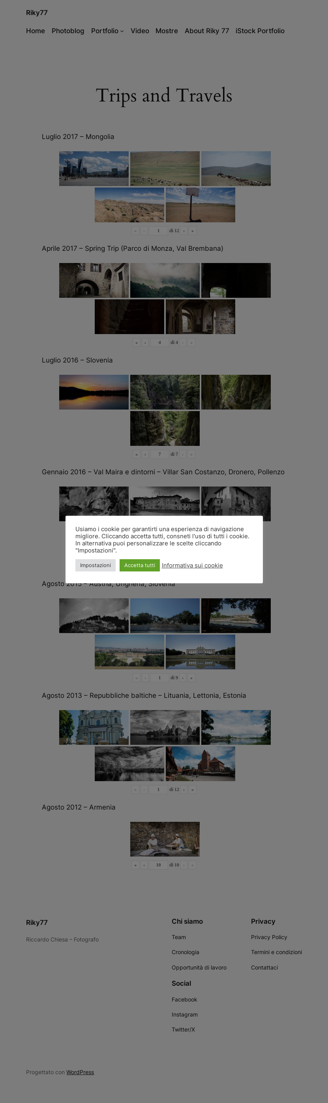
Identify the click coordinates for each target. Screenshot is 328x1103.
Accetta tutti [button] (139, 565)
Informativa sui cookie (192, 565)
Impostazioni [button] (95, 565)
